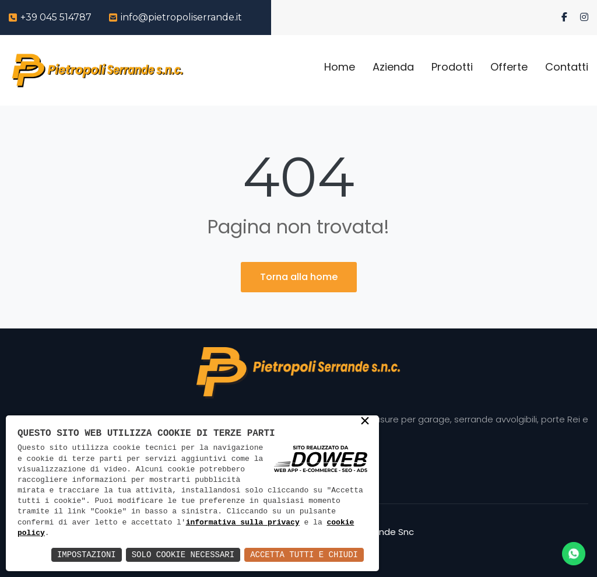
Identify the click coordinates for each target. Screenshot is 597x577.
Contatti (566, 67)
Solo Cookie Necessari (183, 554)
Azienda (393, 67)
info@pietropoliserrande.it (181, 17)
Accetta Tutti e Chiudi (304, 554)
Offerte (509, 67)
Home (339, 67)
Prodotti (452, 67)
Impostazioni (86, 554)
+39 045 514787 (56, 17)
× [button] (365, 421)
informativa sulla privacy (243, 522)
